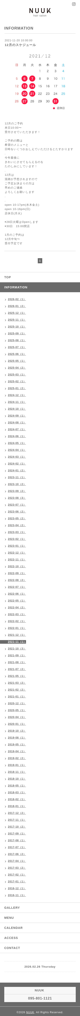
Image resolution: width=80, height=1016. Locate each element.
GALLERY (12, 907)
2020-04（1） (17, 717)
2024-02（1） (17, 463)
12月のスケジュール (20, 45)
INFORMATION (16, 287)
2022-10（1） (17, 566)
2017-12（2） (17, 813)
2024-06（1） (17, 436)
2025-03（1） (17, 374)
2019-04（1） (17, 751)
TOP (7, 277)
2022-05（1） (17, 600)
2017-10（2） (17, 826)
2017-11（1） (17, 819)
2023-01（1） (17, 545)
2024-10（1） (17, 408)
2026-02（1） (17, 299)
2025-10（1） (17, 326)
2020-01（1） (17, 724)
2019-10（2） (17, 730)
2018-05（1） (17, 785)
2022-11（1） (17, 559)
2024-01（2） (17, 470)
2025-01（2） (17, 388)
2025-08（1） (17, 340)
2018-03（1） (17, 792)
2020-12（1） (17, 703)
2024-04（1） (17, 449)
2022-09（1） (17, 573)
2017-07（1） (17, 847)
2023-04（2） (17, 525)
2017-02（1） (17, 874)
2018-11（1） (17, 771)
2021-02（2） (17, 689)
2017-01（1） (17, 881)
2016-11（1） (17, 895)
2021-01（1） (17, 696)
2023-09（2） (17, 491)
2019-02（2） (17, 758)
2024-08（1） (17, 422)
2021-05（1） (17, 676)
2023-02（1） (17, 539)
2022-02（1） (17, 621)
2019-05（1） (17, 744)
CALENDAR (13, 928)
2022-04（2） (17, 607)
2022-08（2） (17, 580)
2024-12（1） (17, 395)
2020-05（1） (17, 710)
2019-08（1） (17, 737)
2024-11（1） (17, 402)
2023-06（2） (17, 511)
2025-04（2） (17, 367)
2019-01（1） (17, 765)
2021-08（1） (17, 662)
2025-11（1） (17, 319)
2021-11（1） (17, 641)
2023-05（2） (17, 518)
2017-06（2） (17, 854)
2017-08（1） (17, 840)
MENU (9, 917)
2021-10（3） (17, 648)
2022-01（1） (17, 628)
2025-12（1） (17, 312)
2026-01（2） (17, 306)
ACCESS (11, 938)
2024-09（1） (17, 415)
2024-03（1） (17, 456)
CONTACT (12, 948)
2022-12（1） (17, 552)
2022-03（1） (17, 614)
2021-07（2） (17, 669)
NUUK (30, 1012)
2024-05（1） (17, 443)
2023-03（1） (17, 532)
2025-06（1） (17, 354)
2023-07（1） (17, 504)
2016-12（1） (17, 888)
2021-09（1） (17, 655)
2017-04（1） (17, 861)
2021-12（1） (17, 634)
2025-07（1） (17, 347)
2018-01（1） (17, 806)
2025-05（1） (17, 360)
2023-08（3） (17, 497)
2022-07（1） (17, 586)
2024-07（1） (17, 429)
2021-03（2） (17, 682)
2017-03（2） (17, 867)
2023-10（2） (17, 484)
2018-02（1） (17, 799)
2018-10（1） (17, 778)
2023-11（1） (17, 477)
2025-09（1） (17, 333)
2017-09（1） (17, 833)
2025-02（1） (17, 381)
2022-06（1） (17, 593)
